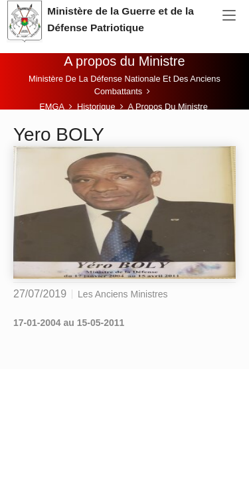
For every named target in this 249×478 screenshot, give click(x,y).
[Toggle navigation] (229, 16)
